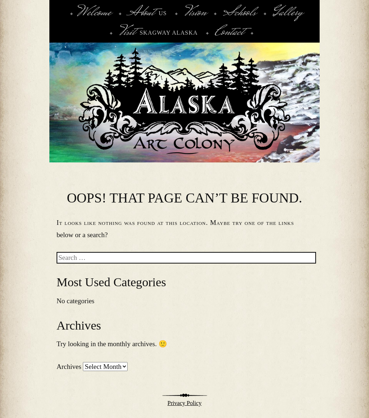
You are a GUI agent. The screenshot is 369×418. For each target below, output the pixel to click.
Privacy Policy (185, 403)
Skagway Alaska (158, 33)
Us (147, 13)
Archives (69, 366)
